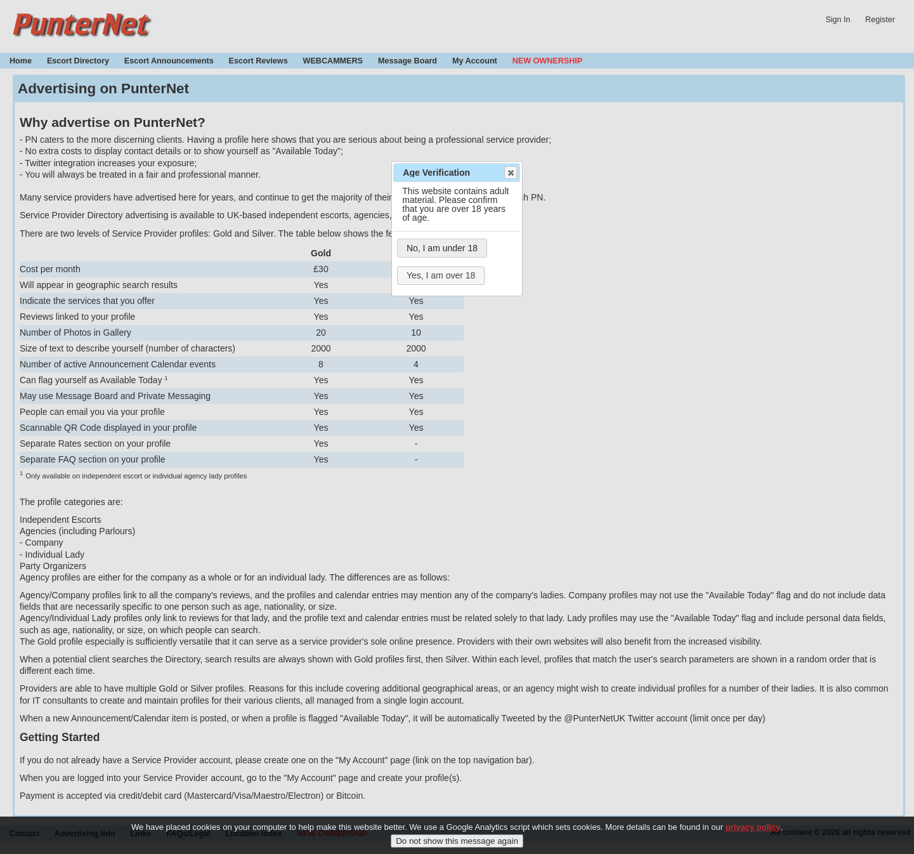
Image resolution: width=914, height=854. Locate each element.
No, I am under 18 (442, 248)
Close (510, 173)
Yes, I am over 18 (441, 275)
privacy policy (753, 834)
